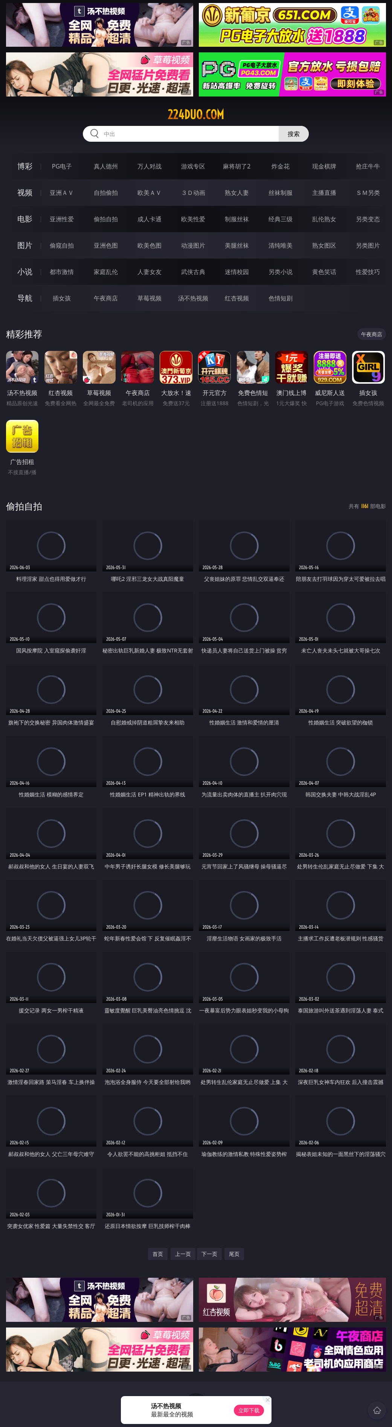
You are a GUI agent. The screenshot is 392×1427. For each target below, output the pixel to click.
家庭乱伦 (106, 272)
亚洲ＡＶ (62, 192)
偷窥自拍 (62, 245)
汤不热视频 (193, 298)
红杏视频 (237, 298)
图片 (24, 245)
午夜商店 (106, 298)
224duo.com (196, 114)
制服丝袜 (237, 219)
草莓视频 (149, 298)
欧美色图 (149, 245)
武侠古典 (193, 272)
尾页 (234, 1253)
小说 (24, 271)
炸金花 (281, 166)
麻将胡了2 (236, 166)
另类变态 (368, 219)
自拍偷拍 (106, 192)
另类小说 (280, 272)
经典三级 (280, 219)
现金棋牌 (324, 166)
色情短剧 (280, 298)
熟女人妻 (237, 192)
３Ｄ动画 (193, 192)
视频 (24, 192)
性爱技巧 (368, 272)
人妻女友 (149, 272)
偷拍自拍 (106, 219)
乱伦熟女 (324, 219)
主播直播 (324, 192)
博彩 (24, 166)
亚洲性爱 (62, 219)
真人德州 (106, 166)
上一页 (183, 1253)
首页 (158, 1253)
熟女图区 (324, 245)
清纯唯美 (280, 245)
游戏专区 (193, 166)
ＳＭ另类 (368, 192)
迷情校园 (237, 272)
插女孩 (62, 298)
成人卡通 (149, 219)
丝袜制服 (280, 192)
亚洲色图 (106, 245)
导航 (24, 298)
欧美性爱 (193, 219)
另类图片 (368, 245)
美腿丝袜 (237, 245)
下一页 (209, 1253)
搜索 (294, 134)
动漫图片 (193, 245)
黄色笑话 (324, 272)
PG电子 (62, 166)
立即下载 (248, 1410)
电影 (24, 219)
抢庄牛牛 (368, 166)
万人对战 (149, 166)
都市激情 (62, 272)
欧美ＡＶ (149, 192)
